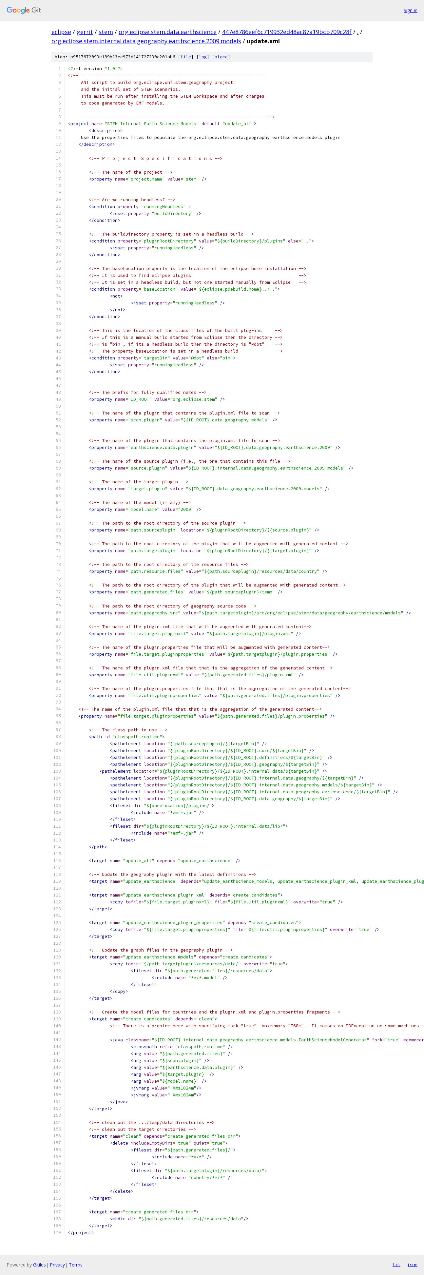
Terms (76, 1265)
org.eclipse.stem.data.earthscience (168, 32)
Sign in (410, 10)
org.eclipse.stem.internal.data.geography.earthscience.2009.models (146, 41)
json (412, 1264)
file (186, 57)
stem (106, 32)
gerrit (85, 32)
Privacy (57, 1265)
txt (396, 1264)
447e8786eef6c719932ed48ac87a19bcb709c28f (287, 32)
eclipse (61, 32)
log (203, 57)
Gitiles (39, 1265)
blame (221, 57)
